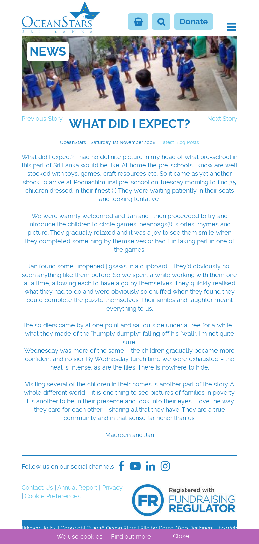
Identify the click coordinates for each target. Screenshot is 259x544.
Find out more (131, 536)
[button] (231, 26)
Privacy (112, 487)
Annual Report (77, 487)
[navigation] (129, 124)
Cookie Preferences (53, 496)
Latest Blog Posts (179, 142)
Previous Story (42, 118)
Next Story (222, 118)
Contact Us (37, 487)
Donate (194, 21)
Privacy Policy (39, 528)
